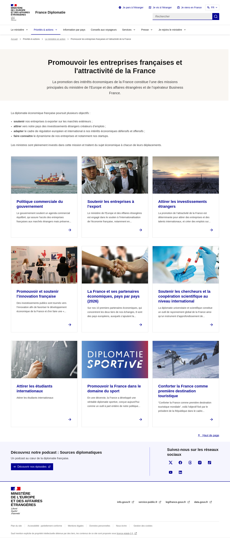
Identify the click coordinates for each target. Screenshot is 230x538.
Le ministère (17, 29)
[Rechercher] (182, 16)
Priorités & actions (43, 29)
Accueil (14, 39)
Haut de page (210, 435)
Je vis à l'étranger (162, 7)
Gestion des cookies (143, 526)
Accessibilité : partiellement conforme (45, 526)
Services (127, 29)
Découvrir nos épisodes (32, 466)
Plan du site (16, 526)
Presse (145, 29)
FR (212, 7)
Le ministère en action (55, 39)
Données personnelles (99, 526)
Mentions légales (75, 526)
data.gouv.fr (201, 502)
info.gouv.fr (124, 502)
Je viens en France (191, 7)
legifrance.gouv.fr (176, 502)
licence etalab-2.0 (125, 533)
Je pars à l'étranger (133, 7)
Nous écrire (121, 526)
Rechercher (215, 16)
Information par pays (74, 29)
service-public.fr (148, 502)
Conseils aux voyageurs (104, 29)
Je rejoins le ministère (170, 29)
